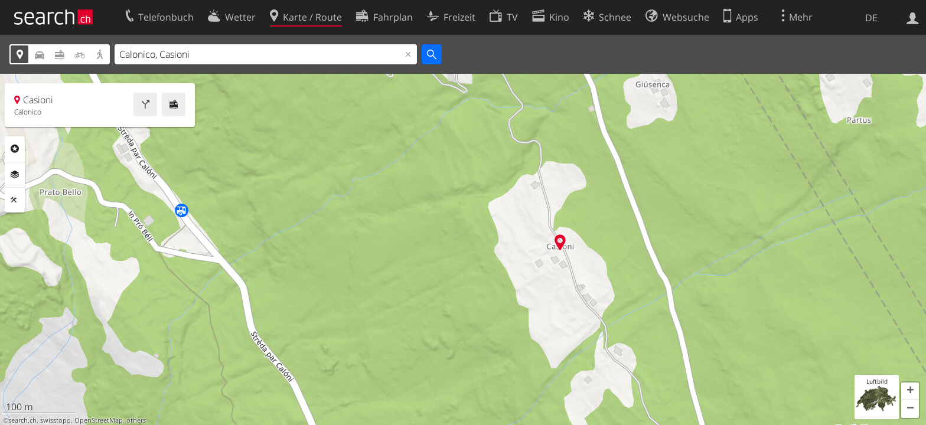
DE (871, 17)
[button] (910, 391)
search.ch (22, 420)
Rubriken (15, 148)
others (136, 420)
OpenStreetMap (98, 420)
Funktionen (15, 200)
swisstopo (55, 420)
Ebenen (15, 174)
